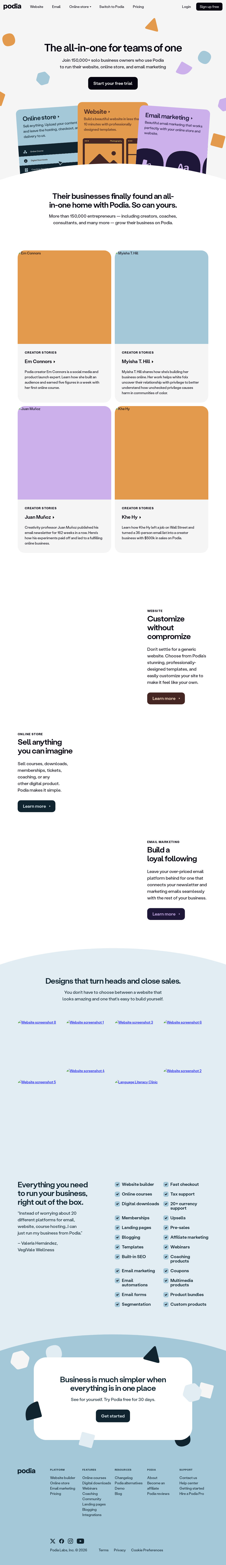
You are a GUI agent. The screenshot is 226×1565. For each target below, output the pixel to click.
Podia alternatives (129, 1483)
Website (36, 6)
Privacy (120, 1550)
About (152, 1477)
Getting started (191, 1488)
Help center (188, 1483)
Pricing (138, 6)
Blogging (89, 1509)
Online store (60, 1483)
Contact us (188, 1477)
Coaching (90, 1493)
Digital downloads (96, 1483)
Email (56, 6)
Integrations (92, 1514)
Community (91, 1498)
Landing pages (94, 1504)
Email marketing (62, 1488)
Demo (119, 1488)
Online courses (94, 1477)
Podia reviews (158, 1493)
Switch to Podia (111, 6)
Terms (104, 1550)
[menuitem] (36, 7)
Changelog (124, 1477)
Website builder (62, 1477)
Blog (118, 1493)
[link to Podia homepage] (26, 1471)
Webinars (89, 1488)
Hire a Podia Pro (191, 1493)
